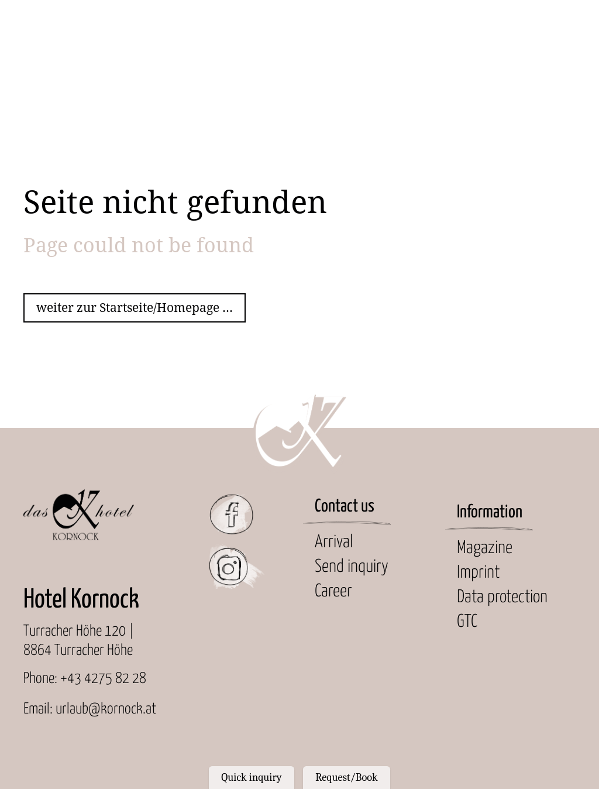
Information (489, 512)
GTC (467, 621)
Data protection (502, 597)
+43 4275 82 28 (103, 678)
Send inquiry (351, 566)
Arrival (334, 542)
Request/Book (346, 777)
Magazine (484, 548)
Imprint (478, 572)
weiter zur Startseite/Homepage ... (134, 307)
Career (333, 591)
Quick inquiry (251, 777)
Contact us (344, 506)
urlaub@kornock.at (106, 709)
